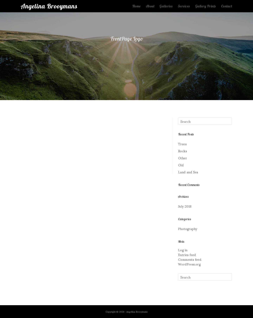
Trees (182, 143)
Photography (187, 228)
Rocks (182, 150)
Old (181, 164)
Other (182, 157)
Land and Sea (188, 171)
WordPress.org (189, 264)
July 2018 (185, 206)
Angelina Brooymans (49, 6)
